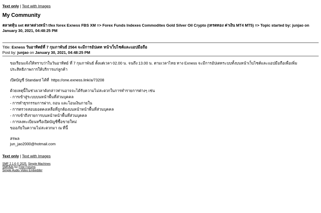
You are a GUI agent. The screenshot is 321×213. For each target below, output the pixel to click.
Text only (10, 6)
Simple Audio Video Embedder (22, 170)
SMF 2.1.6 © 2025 (14, 163)
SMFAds (8, 167)
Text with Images (36, 6)
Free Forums (27, 167)
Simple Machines (39, 163)
